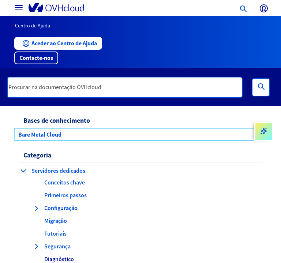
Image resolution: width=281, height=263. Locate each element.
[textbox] (125, 87)
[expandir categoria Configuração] (36, 208)
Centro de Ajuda (32, 25)
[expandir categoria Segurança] (36, 246)
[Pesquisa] (261, 87)
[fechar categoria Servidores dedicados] (23, 170)
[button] (58, 43)
